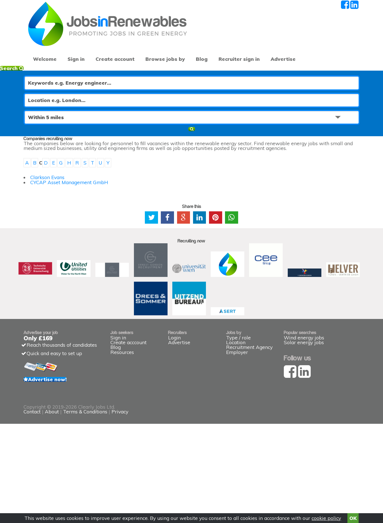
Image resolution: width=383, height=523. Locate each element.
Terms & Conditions (201, 489)
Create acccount (128, 401)
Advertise (293, 39)
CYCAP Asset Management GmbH (79, 177)
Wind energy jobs (304, 392)
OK (353, 516)
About (168, 489)
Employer (237, 418)
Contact (148, 489)
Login (174, 392)
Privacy (235, 489)
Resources (122, 418)
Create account (107, 39)
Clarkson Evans (57, 168)
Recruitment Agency (249, 409)
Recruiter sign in (331, 39)
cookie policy (326, 516)
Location (235, 401)
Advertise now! (62, 447)
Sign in (72, 39)
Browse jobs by (152, 39)
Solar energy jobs (304, 401)
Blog (185, 39)
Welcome (43, 39)
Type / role (238, 392)
